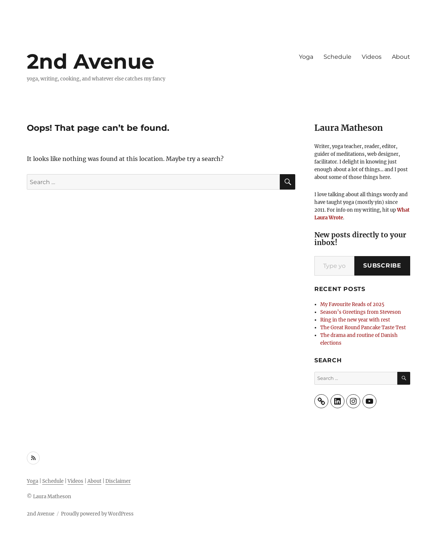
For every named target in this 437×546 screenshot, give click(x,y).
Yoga (306, 56)
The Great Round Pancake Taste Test (363, 327)
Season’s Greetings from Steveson (360, 312)
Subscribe (382, 265)
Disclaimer (118, 481)
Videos (372, 56)
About (401, 56)
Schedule (337, 56)
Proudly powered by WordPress (97, 514)
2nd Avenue (90, 61)
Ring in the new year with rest (355, 320)
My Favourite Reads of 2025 (352, 304)
